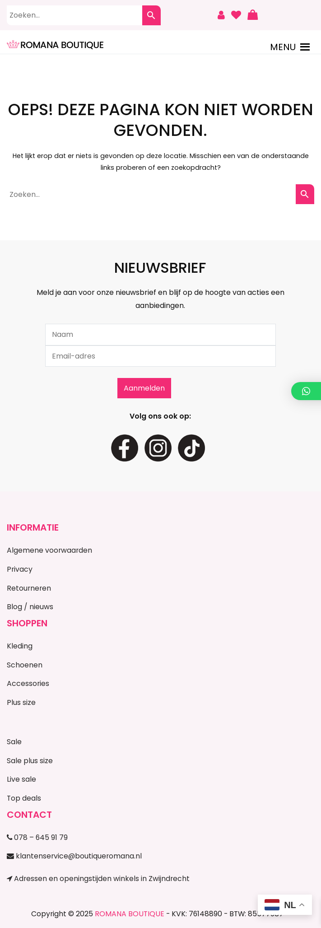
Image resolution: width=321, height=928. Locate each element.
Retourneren (29, 588)
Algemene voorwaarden (49, 550)
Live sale (21, 779)
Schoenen (24, 665)
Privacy (20, 569)
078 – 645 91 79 (37, 837)
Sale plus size (30, 760)
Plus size (21, 702)
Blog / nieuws (30, 607)
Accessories (28, 683)
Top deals (24, 798)
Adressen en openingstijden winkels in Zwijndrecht (98, 878)
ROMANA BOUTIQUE (129, 914)
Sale (14, 742)
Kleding (20, 646)
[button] (283, 47)
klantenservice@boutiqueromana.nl (74, 856)
